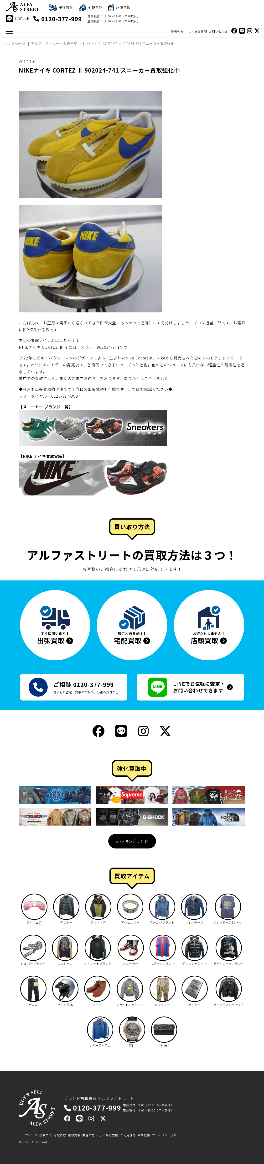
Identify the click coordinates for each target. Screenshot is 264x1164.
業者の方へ (178, 31)
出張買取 (45, 1135)
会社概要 (144, 1135)
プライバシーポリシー (167, 1135)
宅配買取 (60, 1135)
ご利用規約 (128, 1135)
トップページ (28, 1135)
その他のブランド (132, 841)
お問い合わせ (218, 31)
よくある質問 (197, 31)
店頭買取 (74, 1135)
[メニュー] (9, 31)
